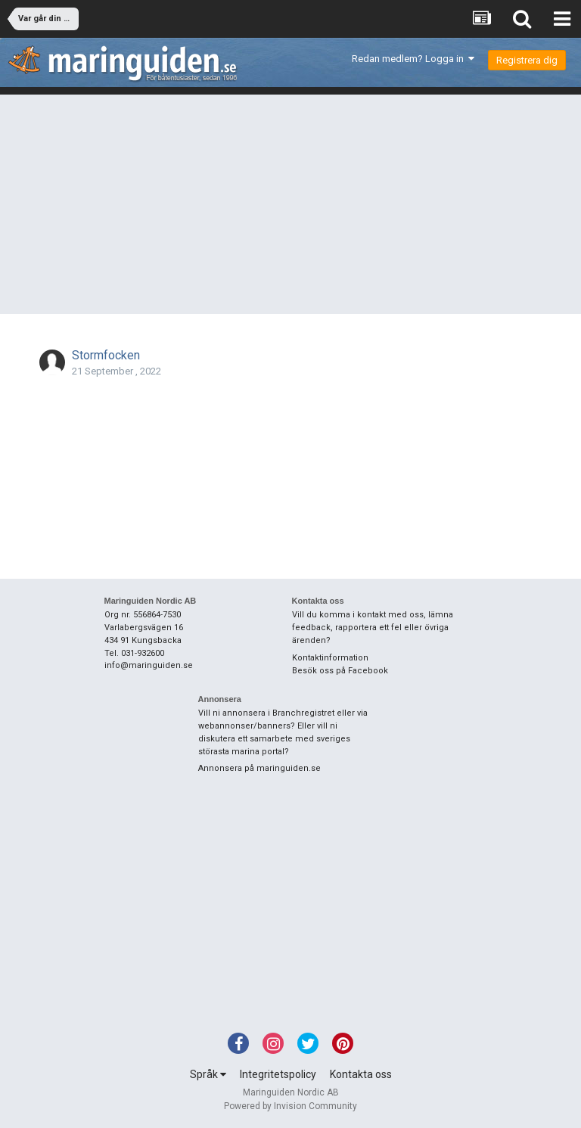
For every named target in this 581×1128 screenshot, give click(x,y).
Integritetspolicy (278, 1074)
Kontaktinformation (330, 658)
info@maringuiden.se (148, 665)
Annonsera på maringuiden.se (259, 768)
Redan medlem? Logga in (413, 58)
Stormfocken (106, 355)
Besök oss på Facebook (340, 671)
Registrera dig (527, 60)
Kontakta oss (361, 1074)
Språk (208, 1074)
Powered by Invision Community (290, 1106)
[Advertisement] (290, 208)
